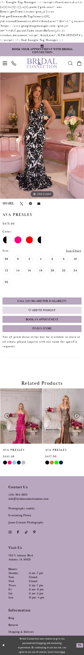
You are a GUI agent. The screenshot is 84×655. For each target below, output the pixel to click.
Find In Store (42, 328)
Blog (11, 617)
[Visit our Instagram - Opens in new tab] (9, 531)
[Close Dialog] (3, 645)
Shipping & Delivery (21, 631)
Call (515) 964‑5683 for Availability (42, 301)
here (62, 652)
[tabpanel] (42, 136)
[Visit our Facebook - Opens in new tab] (18, 531)
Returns (13, 624)
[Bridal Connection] (42, 63)
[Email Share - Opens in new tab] (38, 203)
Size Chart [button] (73, 251)
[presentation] (21, 415)
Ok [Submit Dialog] (80, 645)
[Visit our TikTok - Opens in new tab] (25, 531)
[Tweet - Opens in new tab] (21, 204)
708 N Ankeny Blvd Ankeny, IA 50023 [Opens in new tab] (20, 557)
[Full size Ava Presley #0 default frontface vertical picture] (42, 136)
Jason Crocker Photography (26, 522)
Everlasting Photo (19, 515)
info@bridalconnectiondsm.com (28, 498)
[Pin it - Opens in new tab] (30, 204)
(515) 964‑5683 (17, 494)
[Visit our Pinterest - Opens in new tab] (34, 531)
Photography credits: (21, 508)
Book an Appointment (42, 319)
